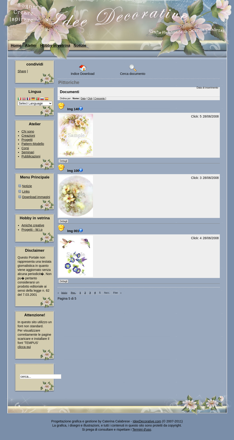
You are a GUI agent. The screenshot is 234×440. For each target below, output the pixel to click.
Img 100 (75, 171)
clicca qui (24, 347)
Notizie (80, 45)
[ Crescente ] (99, 98)
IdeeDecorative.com (147, 421)
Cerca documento (132, 70)
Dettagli (63, 161)
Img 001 (75, 231)
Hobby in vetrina (55, 45)
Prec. (73, 292)
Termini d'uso (141, 429)
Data (83, 98)
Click (90, 98)
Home (16, 45)
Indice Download (83, 70)
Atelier (31, 45)
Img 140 (75, 109)
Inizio (64, 292)
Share (22, 71)
